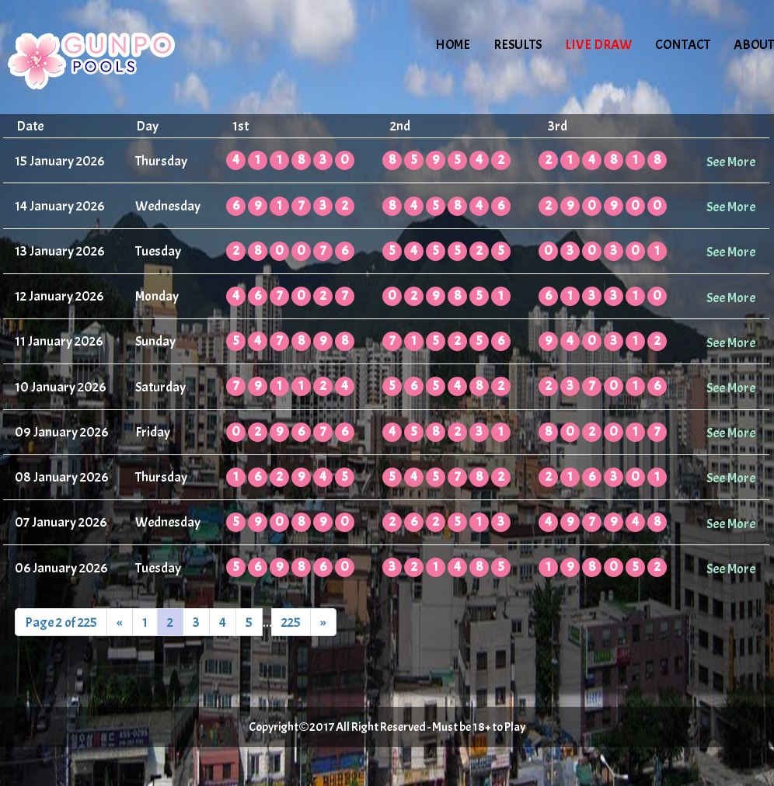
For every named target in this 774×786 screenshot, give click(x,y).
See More (730, 161)
